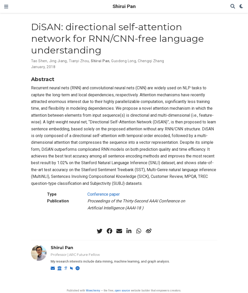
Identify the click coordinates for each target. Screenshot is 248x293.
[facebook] (109, 231)
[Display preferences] (241, 7)
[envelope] (119, 231)
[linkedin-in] (129, 231)
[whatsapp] (139, 231)
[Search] (232, 7)
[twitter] (99, 231)
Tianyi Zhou (79, 61)
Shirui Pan (124, 6)
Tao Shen (39, 61)
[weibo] (149, 231)
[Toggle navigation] (6, 6)
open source (122, 290)
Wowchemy (93, 290)
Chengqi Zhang (151, 61)
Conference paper (103, 194)
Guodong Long (123, 61)
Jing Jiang (58, 61)
